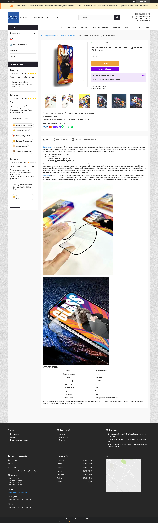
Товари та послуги (50, 36)
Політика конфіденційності (91, 521)
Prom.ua (89, 519)
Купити (105, 63)
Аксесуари (62, 36)
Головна (59, 27)
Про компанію (15, 434)
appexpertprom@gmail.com (17, 492)
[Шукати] (117, 17)
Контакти (13, 50)
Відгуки (137, 27)
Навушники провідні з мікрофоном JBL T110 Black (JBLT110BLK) (22, 84)
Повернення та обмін (121, 27)
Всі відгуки (14, 206)
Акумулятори (63, 437)
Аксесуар (46, 175)
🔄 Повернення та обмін (18, 45)
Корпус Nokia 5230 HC (20, 118)
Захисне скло (72, 36)
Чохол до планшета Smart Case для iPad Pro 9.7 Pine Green (22, 187)
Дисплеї (62, 440)
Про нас (84, 27)
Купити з (105, 69)
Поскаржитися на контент (74, 521)
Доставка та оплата (100, 27)
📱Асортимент (15, 33)
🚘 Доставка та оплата (18, 39)
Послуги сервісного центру (19, 440)
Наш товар (72, 27)
